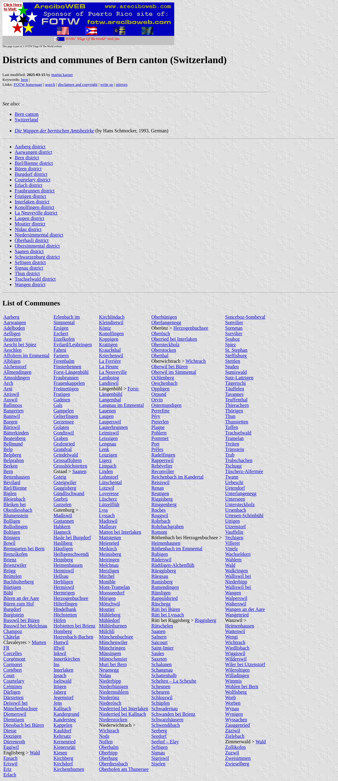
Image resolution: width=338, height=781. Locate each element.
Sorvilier (233, 333)
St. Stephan (236, 350)
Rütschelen (162, 625)
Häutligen (63, 548)
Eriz (7, 769)
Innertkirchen (67, 659)
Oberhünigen (164, 317)
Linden (106, 471)
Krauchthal (110, 350)
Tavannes (234, 394)
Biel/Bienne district (34, 163)
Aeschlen (12, 350)
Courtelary (13, 681)
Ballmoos (12, 405)
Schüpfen (160, 703)
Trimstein (234, 449)
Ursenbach (235, 510)
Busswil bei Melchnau (25, 625)
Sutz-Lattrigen (239, 377)
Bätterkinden (16, 432)
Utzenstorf (235, 526)
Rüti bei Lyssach (167, 614)
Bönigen (11, 537)
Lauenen (107, 410)
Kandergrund (66, 714)
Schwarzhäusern (167, 719)
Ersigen (61, 328)
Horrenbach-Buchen (73, 636)
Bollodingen (15, 526)
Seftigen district (30, 262)
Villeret (232, 543)
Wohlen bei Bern (241, 686)
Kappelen (63, 725)
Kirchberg (63, 758)
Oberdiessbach (113, 763)
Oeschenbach (164, 383)
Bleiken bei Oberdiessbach (17, 507)
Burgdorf (12, 609)
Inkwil (60, 653)
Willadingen (237, 675)
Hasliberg (63, 543)
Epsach (10, 758)
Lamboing (109, 377)
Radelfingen (163, 454)
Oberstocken (163, 350)
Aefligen (12, 333)
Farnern (61, 355)
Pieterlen (160, 421)
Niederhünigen (113, 686)
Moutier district (30, 223)
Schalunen (161, 664)
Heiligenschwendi (71, 554)
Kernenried (65, 741)
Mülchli (107, 631)
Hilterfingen (65, 603)
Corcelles (12, 653)
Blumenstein (15, 515)
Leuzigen (108, 454)
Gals (58, 405)
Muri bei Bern (113, 664)
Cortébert (12, 670)
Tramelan (234, 438)
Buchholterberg (18, 581)
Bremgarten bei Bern (23, 548)
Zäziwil (232, 730)
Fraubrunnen (66, 377)
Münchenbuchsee (116, 636)
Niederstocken (113, 719)
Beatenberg (14, 438)
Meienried (109, 543)
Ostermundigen (166, 405)
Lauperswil (110, 421)
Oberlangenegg (166, 322)
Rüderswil (161, 559)
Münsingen (110, 653)
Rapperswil (162, 460)
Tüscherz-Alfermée (244, 471)
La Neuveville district (36, 212)
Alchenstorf (15, 366)
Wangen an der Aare (245, 609)
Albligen (12, 361)
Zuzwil (232, 752)
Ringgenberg (163, 504)
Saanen (79, 471)
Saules (157, 653)
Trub (230, 454)
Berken (10, 465)
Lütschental (110, 482)
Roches (158, 510)
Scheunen (160, 686)
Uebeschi (234, 482)
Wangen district (30, 284)
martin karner (62, 74)
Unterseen (235, 499)
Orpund (158, 394)
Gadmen (62, 399)
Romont (159, 532)
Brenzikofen (15, 554)
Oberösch (160, 333)
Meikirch (108, 548)
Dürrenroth (14, 741)
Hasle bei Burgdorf (72, 537)
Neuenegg (109, 670)
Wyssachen (236, 719)
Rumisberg (162, 581)
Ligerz (105, 460)
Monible (107, 581)
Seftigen (159, 747)
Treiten (232, 443)
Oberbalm (108, 747)
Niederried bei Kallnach (122, 714)
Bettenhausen (16, 477)
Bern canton (27, 114)
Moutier (107, 609)
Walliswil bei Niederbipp (238, 579)
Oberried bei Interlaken (174, 339)
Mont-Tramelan (114, 587)
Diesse (10, 730)
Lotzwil (106, 488)
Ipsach (60, 675)
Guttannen (64, 521)
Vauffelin (234, 532)
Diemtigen (13, 719)
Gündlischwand (69, 493)
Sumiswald (236, 372)
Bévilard (11, 482)
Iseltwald (63, 681)
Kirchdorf (63, 763)
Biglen (10, 493)
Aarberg (11, 317)
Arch (8, 383)
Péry (155, 416)
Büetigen (12, 587)
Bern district (27, 157)
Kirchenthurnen (69, 769)
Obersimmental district (37, 245)
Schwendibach (165, 725)
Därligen (12, 692)
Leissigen (108, 438)
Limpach (107, 465)
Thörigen (234, 410)
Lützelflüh (109, 504)
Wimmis (233, 681)
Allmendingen (17, 372)
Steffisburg (236, 355)
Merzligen (109, 570)
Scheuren (160, 692)
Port (155, 443)
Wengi (231, 636)
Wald (35, 752)
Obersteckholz (165, 344)
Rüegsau (159, 576)
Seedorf (159, 736)
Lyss (103, 510)
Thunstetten (236, 421)
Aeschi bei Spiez (19, 344)
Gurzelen (63, 504)
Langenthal (110, 399)
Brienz (10, 559)
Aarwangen (14, 322)
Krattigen (108, 344)
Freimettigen (66, 388)
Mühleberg (109, 614)
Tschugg (233, 465)
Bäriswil (11, 427)
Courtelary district (33, 179)
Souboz (232, 339)
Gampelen (64, 410)
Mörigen (107, 598)
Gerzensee (64, 421)
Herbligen (63, 581)
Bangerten (13, 410)
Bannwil (11, 416)
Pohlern (159, 432)
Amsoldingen (16, 377)
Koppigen (108, 339)
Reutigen (160, 493)
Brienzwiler (15, 565)
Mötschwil (109, 603)
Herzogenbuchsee (71, 598)
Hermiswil (64, 587)
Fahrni (60, 350)
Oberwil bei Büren (169, 366)
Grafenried (64, 443)
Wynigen (234, 714)
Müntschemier (113, 659)
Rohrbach (160, 521)
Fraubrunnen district (34, 190)
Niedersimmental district (39, 234)
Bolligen (11, 521)
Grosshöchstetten (70, 465)
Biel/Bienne (15, 488)
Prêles (157, 449)
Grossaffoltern (68, 460)
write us (106, 84)
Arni (7, 388)
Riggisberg (162, 499)
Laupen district (29, 218)
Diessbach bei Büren (23, 725)
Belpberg (12, 454)
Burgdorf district (31, 174)
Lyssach (107, 515)
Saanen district (29, 251)
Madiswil (63, 515)
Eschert (61, 333)
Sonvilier (234, 322)
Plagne (158, 427)
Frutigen (62, 394)
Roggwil (159, 515)
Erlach (9, 774)
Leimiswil (109, 432)
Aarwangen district (33, 152)
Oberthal (159, 355)
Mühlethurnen (113, 625)
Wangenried (237, 614)
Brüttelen (12, 576)
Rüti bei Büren (165, 609)
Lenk (104, 449)
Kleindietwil (111, 322)
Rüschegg (161, 603)
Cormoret (12, 664)
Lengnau (107, 443)
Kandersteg (65, 719)
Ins (57, 664)
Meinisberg (110, 554)
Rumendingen (165, 587)
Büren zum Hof (18, 603)
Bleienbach (14, 499)
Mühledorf (109, 620)
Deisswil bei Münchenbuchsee (20, 705)
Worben (232, 703)
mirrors (121, 84)
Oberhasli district (32, 240)
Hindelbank (65, 609)
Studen (231, 366)
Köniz (105, 328)
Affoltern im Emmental (26, 355)
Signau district (29, 268)
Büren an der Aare (21, 598)
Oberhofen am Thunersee (123, 769)
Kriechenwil (111, 355)
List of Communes (31, 303)
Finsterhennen (67, 366)
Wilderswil (235, 659)
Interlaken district (32, 201)
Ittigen (60, 686)
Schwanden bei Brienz (173, 714)
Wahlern (233, 559)
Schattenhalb (164, 675)
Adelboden (14, 328)
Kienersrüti (65, 747)
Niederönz (109, 697)
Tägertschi (235, 383)
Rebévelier (161, 465)
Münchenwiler (113, 642)
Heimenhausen (68, 565)
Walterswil (235, 603)
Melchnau (108, 565)
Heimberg (63, 559)
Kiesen (60, 752)
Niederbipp (110, 681)
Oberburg (108, 758)
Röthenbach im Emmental (176, 548)
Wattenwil (235, 631)
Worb (230, 697)
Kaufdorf (63, 730)
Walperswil (236, 598)
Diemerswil (14, 714)
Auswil (10, 399)
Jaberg (60, 692)
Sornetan (233, 328)
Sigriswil (160, 758)
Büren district (28, 168)
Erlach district (28, 185)
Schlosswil (161, 697)
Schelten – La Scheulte (173, 681)
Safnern (159, 636)
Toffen (231, 427)
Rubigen (159, 554)
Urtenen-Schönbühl (244, 515)
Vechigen (234, 537)
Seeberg (159, 730)
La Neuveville (113, 372)
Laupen (106, 416)
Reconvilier (162, 471)
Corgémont (14, 659)
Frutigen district (30, 196)
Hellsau (61, 576)
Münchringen (112, 647)
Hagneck (62, 532)
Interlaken (63, 670)
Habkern (62, 526)
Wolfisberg (235, 692)
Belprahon (13, 460)
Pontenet (159, 438)
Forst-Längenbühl (71, 372)
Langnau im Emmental (121, 405)
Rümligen (161, 592)
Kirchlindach (112, 317)
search (50, 84)
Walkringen (236, 570)
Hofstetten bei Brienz (75, 625)
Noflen (105, 741)
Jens (58, 703)
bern (24, 79)
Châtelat (11, 636)
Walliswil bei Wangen (238, 590)
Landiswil (108, 383)
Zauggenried (237, 725)
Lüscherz (108, 499)
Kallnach (62, 708)
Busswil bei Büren (21, 620)
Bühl (8, 592)
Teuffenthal (236, 399)
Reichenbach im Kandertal (177, 477)
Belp (8, 449)
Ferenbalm (64, 361)
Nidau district (28, 229)
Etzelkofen (64, 339)
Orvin (157, 399)
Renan (157, 488)
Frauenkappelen (69, 383)
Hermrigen (64, 592)
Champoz (12, 631)
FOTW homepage (27, 84)
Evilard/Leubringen (73, 344)
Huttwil (61, 642)
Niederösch (110, 703)
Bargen (10, 421)
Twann (231, 477)
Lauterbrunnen (113, 427)
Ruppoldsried (164, 598)
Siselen (158, 763)
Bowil (9, 543)
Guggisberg (65, 488)
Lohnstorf (108, 477)
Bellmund (13, 443)
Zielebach (234, 736)
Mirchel (107, 576)
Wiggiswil (235, 653)
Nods (104, 736)
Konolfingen (111, 333)
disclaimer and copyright (77, 84)
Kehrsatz (62, 736)
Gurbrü (61, 499)
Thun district (27, 273)
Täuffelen (234, 388)
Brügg (9, 570)
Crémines (12, 686)
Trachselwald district (35, 279)
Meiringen (109, 559)
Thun (230, 416)
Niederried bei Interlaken (123, 708)
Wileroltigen (237, 670)
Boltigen (11, 532)
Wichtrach (109, 730)
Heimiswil (64, 570)
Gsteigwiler (65, 482)
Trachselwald (238, 432)
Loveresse (109, 493)
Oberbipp (108, 752)
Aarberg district (30, 146)
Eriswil (10, 763)
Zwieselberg (237, 763)
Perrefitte (160, 410)
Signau (158, 752)
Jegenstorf (64, 697)
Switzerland (26, 119)
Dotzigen (12, 736)
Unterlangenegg (240, 493)
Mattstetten (110, 537)
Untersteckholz (240, 504)
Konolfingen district (34, 207)
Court (8, 675)
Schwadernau (164, 708)
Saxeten (159, 659)
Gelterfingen (66, 416)
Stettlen (232, 361)
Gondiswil (64, 432)
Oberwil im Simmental (173, 372)
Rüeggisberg (163, 570)
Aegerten (12, 339)
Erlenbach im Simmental (67, 319)
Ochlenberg (162, 377)
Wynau (232, 708)
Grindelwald (66, 454)
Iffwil (59, 647)
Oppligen (160, 388)
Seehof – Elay (165, 741)
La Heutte (108, 366)
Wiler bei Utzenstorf (245, 664)
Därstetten (13, 697)
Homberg (63, 631)
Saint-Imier (162, 647)
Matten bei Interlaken (120, 532)
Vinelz (231, 548)
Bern (8, 471)
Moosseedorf (112, 592)
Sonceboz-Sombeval (245, 317)
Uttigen (232, 521)
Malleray (108, 526)
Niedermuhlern (114, 692)
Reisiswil (160, 482)
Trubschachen (238, 460)
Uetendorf (235, 488)
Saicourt (159, 642)
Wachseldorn (237, 554)
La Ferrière (110, 361)
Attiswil (11, 394)
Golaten (61, 427)
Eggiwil (11, 747)
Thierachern (237, 405)
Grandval (63, 449)
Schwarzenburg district (37, 257)
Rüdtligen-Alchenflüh (172, 565)
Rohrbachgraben (167, 526)
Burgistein (13, 614)
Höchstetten (65, 614)
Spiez (230, 344)
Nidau (105, 675)
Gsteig (60, 477)
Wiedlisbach (237, 647)
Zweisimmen (238, 758)
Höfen (60, 620)
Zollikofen (235, 747)
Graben (61, 438)
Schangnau (162, 670)
